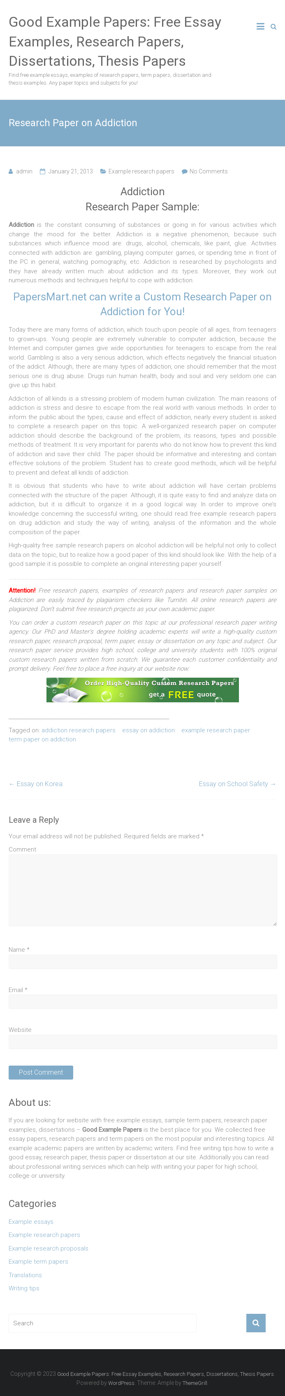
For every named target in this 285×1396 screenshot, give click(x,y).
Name (19, 949)
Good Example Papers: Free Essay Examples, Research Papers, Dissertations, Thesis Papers (115, 41)
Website (20, 1030)
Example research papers (141, 171)
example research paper (215, 730)
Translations (25, 1275)
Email (18, 990)
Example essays (31, 1221)
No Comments (209, 171)
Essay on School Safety (237, 784)
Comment (22, 849)
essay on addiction (148, 730)
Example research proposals (48, 1248)
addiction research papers (79, 730)
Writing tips (24, 1288)
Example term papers (38, 1261)
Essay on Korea (36, 784)
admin (24, 171)
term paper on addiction (42, 739)
